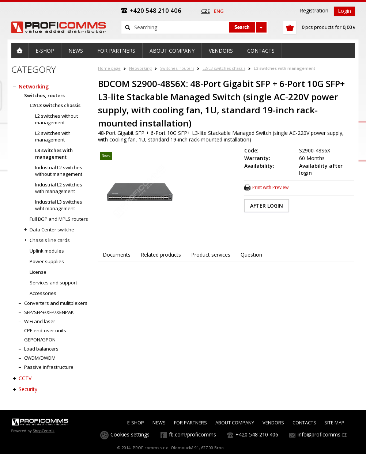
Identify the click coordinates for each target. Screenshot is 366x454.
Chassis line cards (50, 240)
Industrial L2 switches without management (58, 170)
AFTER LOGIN (266, 205)
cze (205, 11)
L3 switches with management (284, 68)
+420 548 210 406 (256, 434)
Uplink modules (47, 250)
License (38, 272)
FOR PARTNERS (190, 422)
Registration (314, 10)
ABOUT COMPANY (234, 422)
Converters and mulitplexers (55, 303)
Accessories (43, 293)
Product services (210, 254)
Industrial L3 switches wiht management (58, 205)
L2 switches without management (56, 119)
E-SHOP (135, 422)
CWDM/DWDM (40, 358)
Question (251, 254)
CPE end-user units (45, 330)
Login (344, 10)
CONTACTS (304, 422)
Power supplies (47, 261)
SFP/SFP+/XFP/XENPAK (49, 312)
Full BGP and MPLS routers (59, 219)
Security (28, 389)
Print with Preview (270, 187)
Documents (117, 254)
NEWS (159, 422)
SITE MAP (334, 422)
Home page (109, 68)
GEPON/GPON (40, 339)
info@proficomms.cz (322, 434)
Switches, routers (177, 68)
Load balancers (41, 348)
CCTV (25, 378)
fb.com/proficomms (192, 434)
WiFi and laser (39, 321)
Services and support (53, 282)
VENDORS (273, 422)
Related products (161, 254)
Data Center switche (52, 229)
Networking (140, 68)
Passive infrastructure (48, 367)
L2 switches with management (53, 136)
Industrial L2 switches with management (58, 187)
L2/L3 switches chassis (224, 68)
